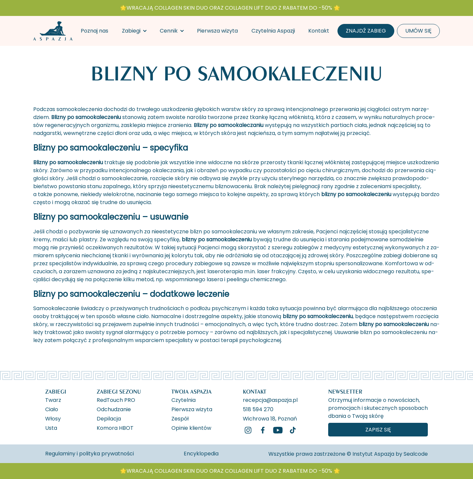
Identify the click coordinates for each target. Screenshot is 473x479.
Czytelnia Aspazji (273, 31)
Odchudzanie (114, 409)
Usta (51, 427)
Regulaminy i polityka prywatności (89, 453)
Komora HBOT (115, 427)
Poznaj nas (94, 31)
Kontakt (318, 31)
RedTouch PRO (116, 399)
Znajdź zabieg (366, 31)
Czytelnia (183, 399)
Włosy (53, 418)
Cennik (169, 31)
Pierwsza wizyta (217, 31)
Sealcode (416, 454)
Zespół (180, 418)
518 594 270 (258, 409)
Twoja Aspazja (191, 391)
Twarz (53, 399)
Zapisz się (378, 429)
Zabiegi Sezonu (119, 391)
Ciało (51, 409)
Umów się (418, 31)
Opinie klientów (191, 427)
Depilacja (109, 418)
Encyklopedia (201, 453)
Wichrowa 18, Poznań (270, 418)
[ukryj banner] (411, 9)
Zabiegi (131, 31)
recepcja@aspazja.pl (270, 399)
